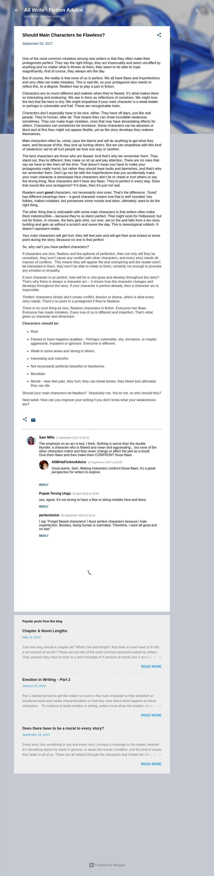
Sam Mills (47, 437)
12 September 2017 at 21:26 (105, 462)
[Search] (197, 11)
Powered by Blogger (107, 865)
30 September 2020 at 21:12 (78, 515)
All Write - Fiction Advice (53, 10)
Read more (151, 666)
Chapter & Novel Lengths (44, 631)
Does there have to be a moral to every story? (63, 728)
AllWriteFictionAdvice (69, 462)
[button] (159, 35)
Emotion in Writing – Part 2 (46, 680)
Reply (43, 484)
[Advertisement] (186, 89)
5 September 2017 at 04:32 (72, 437)
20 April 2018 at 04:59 (86, 493)
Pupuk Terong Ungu (55, 493)
